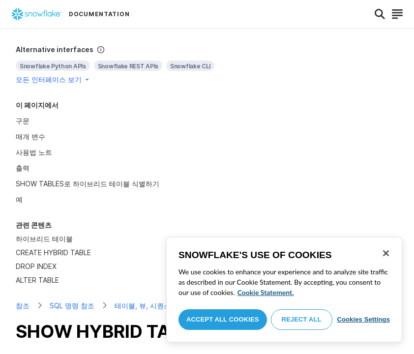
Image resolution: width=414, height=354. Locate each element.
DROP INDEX (36, 266)
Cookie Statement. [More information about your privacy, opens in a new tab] (265, 292)
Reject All (302, 319)
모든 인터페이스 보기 (53, 79)
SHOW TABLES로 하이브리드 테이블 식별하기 (87, 183)
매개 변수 (30, 136)
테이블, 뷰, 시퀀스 (143, 305)
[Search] (379, 14)
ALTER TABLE (37, 280)
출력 (23, 168)
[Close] (386, 253)
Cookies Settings (363, 319)
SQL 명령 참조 (72, 305)
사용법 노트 (34, 152)
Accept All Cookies (222, 319)
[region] (284, 289)
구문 (23, 121)
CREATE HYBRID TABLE (53, 252)
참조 (23, 305)
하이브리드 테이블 (44, 239)
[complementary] (207, 65)
